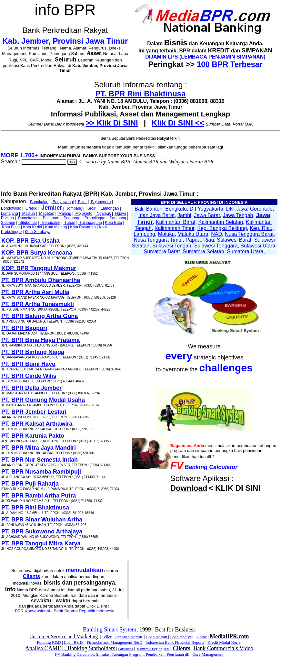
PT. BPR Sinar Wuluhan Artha (41, 519)
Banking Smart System (109, 629)
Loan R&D (73, 642)
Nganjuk (103, 213)
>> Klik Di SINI (111, 122)
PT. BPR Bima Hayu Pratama (40, 340)
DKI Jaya (236, 209)
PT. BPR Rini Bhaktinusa (140, 93)
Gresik (31, 208)
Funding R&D (49, 642)
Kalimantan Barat (176, 222)
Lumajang (9, 213)
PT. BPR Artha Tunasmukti (37, 304)
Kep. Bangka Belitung (222, 228)
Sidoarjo (8, 222)
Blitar (82, 202)
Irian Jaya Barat (156, 215)
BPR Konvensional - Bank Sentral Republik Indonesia (65, 611)
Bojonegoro (100, 202)
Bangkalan (39, 202)
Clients (31, 576)
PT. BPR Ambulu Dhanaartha (40, 280)
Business (125, 648)
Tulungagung (90, 222)
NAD (216, 234)
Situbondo (27, 222)
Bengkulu (176, 209)
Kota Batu (113, 222)
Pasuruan (50, 218)
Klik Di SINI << (178, 122)
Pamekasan (28, 218)
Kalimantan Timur (175, 228)
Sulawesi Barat (234, 240)
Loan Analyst (181, 636)
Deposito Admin (128, 636)
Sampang (117, 218)
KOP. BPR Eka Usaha (30, 240)
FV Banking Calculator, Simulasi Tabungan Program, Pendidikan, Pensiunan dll (122, 654)
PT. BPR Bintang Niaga (32, 352)
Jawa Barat (207, 215)
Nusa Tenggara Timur (158, 240)
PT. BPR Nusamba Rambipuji (41, 471)
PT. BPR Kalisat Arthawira (36, 424)
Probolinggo (94, 218)
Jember (51, 207)
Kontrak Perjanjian (153, 648)
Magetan (46, 213)
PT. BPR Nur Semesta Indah (39, 459)
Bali (139, 209)
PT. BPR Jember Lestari (33, 412)
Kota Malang (56, 227)
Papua (193, 240)
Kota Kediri (32, 227)
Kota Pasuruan (82, 227)
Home (201, 636)
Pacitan (7, 218)
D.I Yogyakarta (206, 209)
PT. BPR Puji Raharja (30, 483)
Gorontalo (261, 209)
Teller (106, 636)
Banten (154, 209)
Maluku (166, 234)
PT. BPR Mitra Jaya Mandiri (38, 447)
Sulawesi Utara (257, 245)
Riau (208, 240)
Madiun (28, 213)
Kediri (90, 208)
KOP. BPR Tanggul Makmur (38, 268)
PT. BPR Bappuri (24, 328)
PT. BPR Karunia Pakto (32, 436)
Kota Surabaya (37, 231)
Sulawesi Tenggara (216, 245)
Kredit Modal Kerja (224, 642)
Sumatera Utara (245, 251)
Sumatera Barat (162, 251)
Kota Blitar (11, 227)
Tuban (69, 222)
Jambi (184, 215)
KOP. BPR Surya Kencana (36, 252)
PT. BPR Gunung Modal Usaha (43, 400)
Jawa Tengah (238, 215)
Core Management (207, 654)
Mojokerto (83, 213)
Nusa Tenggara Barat (249, 234)
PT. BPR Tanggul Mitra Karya (41, 543)
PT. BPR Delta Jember (31, 388)
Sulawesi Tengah (171, 245)
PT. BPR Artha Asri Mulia (35, 292)
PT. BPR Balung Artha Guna (39, 316)
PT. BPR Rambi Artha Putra (38, 495)
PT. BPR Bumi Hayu (28, 364)
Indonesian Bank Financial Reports (175, 642)
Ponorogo (71, 218)
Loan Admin (157, 636)
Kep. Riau (261, 228)
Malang (64, 213)
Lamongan (109, 208)
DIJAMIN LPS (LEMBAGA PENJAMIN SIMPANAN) (205, 57)
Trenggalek (50, 222)
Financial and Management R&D (115, 642)
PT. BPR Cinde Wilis (28, 376)
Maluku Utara (192, 234)
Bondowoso (11, 208)
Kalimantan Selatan (220, 222)
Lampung (144, 234)
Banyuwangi (63, 202)
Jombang (73, 208)
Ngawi (120, 213)
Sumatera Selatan (203, 251)
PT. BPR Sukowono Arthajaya (41, 531)
